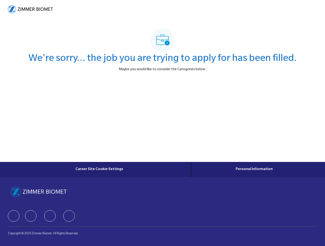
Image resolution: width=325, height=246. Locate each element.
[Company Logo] (30, 9)
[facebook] (13, 216)
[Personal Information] (254, 169)
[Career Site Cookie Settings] (99, 169)
